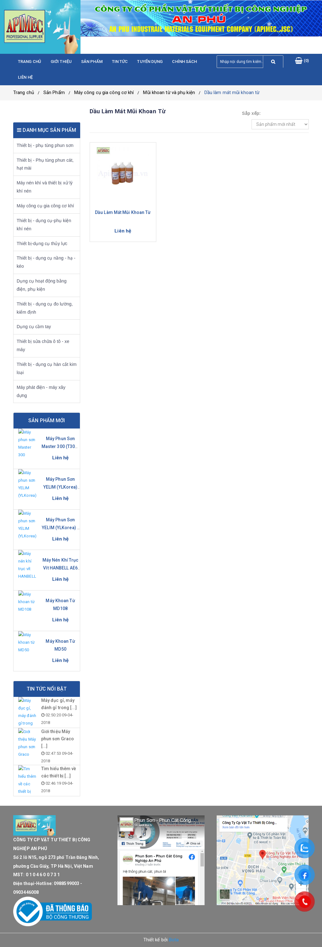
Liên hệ (25, 77)
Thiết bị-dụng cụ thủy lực (42, 243)
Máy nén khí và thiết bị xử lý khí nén (45, 186)
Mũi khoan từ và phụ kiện (169, 92)
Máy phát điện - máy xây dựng (41, 391)
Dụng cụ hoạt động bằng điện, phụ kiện (42, 285)
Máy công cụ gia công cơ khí (104, 92)
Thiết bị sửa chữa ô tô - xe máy (43, 345)
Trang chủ (29, 61)
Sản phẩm (92, 61)
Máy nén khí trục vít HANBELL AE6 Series (60, 568)
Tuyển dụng (150, 61)
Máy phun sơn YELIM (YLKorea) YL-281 (60, 487)
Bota (174, 940)
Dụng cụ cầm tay (34, 326)
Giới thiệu (61, 61)
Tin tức (120, 61)
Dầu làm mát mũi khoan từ (231, 92)
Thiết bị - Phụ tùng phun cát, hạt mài (45, 164)
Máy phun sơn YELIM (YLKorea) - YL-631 (60, 527)
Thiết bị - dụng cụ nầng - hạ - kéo (46, 262)
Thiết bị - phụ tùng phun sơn (45, 145)
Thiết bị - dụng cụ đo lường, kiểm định (45, 308)
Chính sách (184, 61)
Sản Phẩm (54, 92)
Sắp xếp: (251, 113)
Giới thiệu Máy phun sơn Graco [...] (57, 738)
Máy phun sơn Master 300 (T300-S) (61, 446)
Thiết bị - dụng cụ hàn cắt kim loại (46, 368)
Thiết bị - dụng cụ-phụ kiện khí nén (44, 224)
